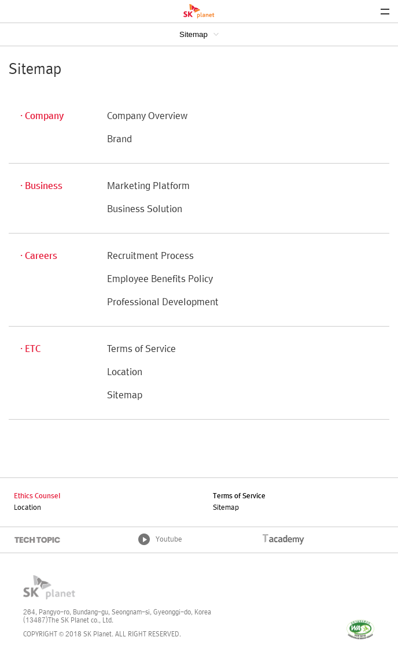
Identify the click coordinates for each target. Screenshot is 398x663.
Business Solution (144, 209)
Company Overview (147, 116)
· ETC (30, 349)
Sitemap (193, 34)
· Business (41, 186)
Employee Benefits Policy (160, 279)
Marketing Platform (148, 186)
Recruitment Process (150, 256)
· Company (42, 116)
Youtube (169, 539)
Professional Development (163, 303)
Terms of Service (141, 349)
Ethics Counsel (37, 496)
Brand (119, 140)
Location (124, 372)
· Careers (38, 256)
